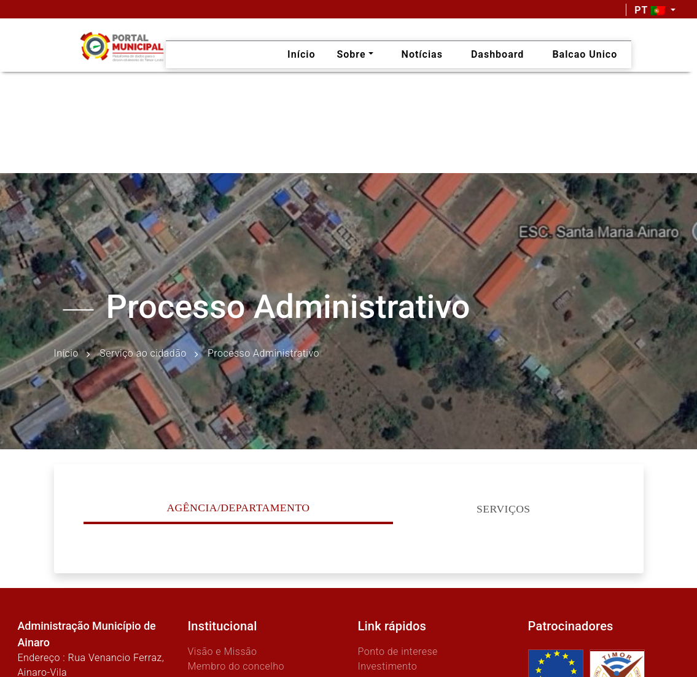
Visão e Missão (222, 651)
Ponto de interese (398, 651)
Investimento (388, 666)
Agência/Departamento (238, 507)
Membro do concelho (235, 666)
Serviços (504, 509)
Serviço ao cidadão (142, 353)
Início (66, 353)
